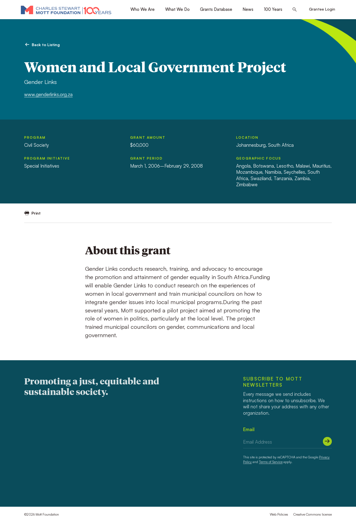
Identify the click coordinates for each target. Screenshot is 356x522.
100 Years (273, 9)
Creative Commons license (312, 514)
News (248, 9)
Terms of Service (271, 462)
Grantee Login (322, 9)
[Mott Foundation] (66, 9)
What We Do (177, 9)
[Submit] (327, 441)
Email (248, 429)
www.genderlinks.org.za (48, 94)
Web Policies (279, 514)
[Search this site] (295, 10)
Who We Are (142, 9)
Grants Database (216, 9)
